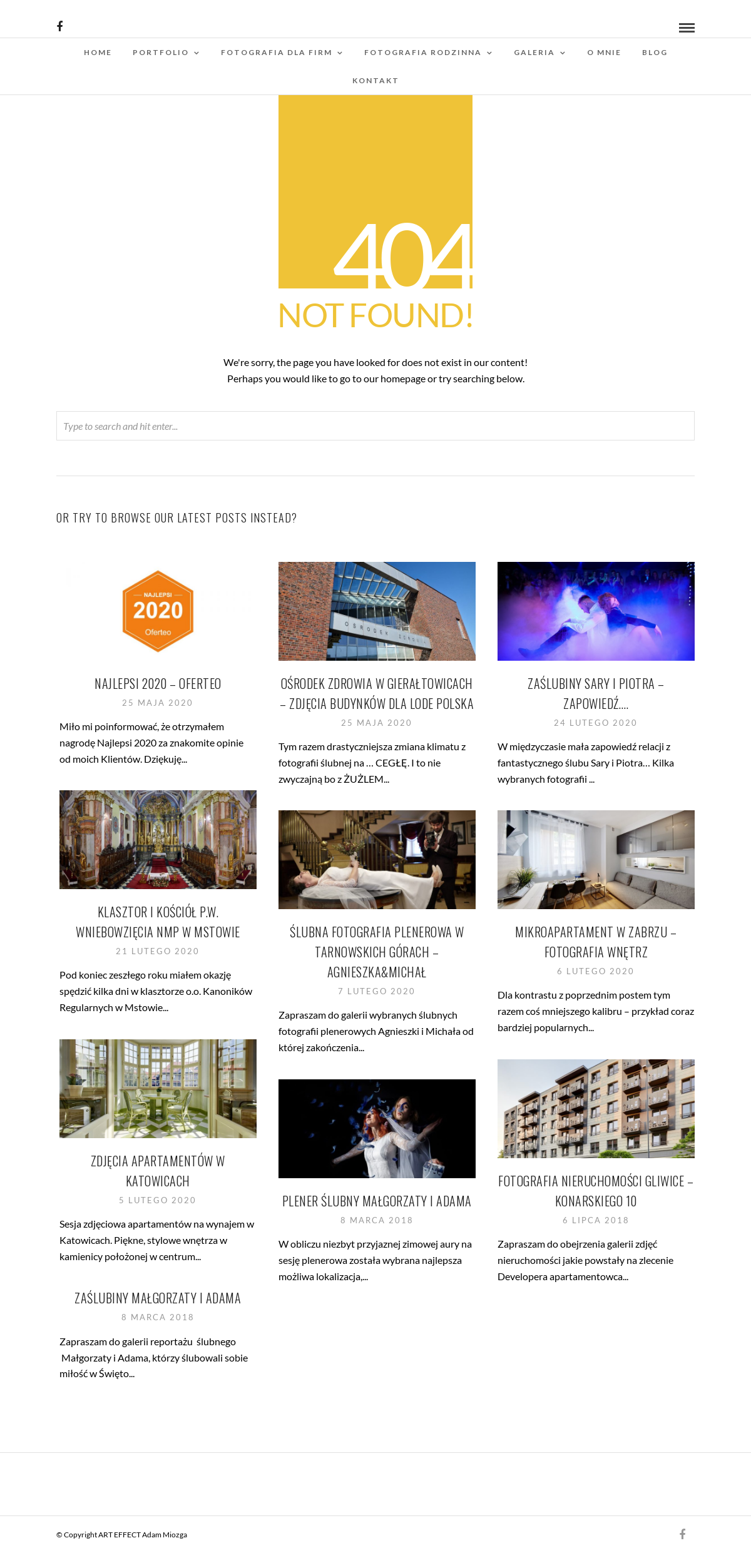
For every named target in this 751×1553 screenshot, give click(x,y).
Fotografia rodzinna (423, 52)
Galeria (534, 52)
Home (98, 52)
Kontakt (375, 80)
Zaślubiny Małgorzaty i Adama (158, 1297)
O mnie (604, 52)
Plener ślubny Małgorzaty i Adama (377, 1200)
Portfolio (161, 52)
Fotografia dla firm (276, 52)
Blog (655, 52)
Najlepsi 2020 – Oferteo (158, 683)
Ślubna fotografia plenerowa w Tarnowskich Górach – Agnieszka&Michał (377, 951)
